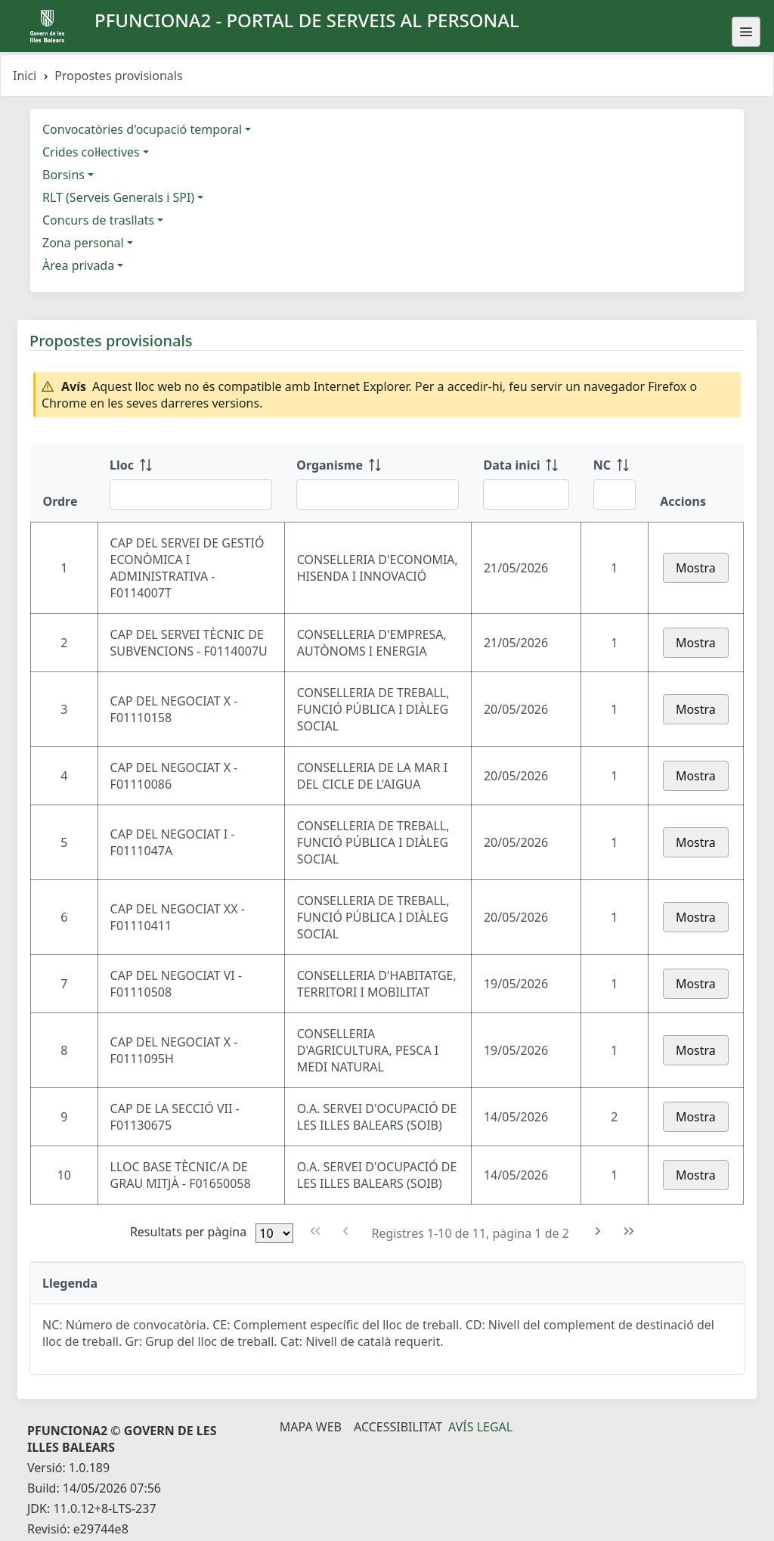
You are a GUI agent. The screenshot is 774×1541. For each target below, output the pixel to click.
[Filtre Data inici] (525, 494)
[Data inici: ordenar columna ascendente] (525, 482)
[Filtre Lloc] (191, 494)
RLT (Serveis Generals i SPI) (118, 197)
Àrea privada (78, 265)
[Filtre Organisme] (377, 494)
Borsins (63, 174)
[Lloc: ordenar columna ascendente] (191, 482)
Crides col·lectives (91, 152)
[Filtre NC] (614, 494)
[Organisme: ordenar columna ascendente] (377, 482)
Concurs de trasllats (98, 220)
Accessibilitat (398, 1427)
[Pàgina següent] (598, 1231)
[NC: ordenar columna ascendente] (615, 482)
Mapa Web (311, 1427)
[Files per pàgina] (274, 1233)
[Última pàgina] (629, 1231)
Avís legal (480, 1427)
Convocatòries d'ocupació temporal (142, 129)
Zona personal (83, 242)
